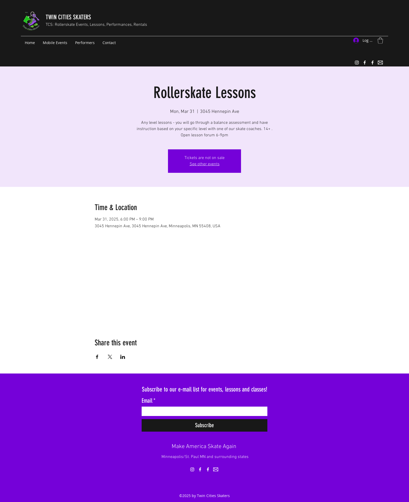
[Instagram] (356, 62)
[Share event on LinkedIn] (122, 357)
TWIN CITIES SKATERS (68, 17)
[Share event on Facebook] (97, 357)
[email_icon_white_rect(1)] (380, 62)
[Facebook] (364, 62)
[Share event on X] (109, 357)
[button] (380, 40)
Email (148, 401)
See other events (205, 164)
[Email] (203, 411)
